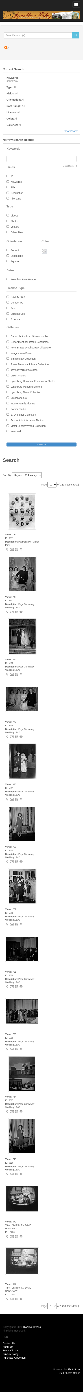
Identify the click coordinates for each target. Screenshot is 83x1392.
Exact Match (68, 166)
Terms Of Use (10, 1350)
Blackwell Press (32, 1327)
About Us (8, 1346)
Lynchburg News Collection (26, 392)
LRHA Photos (18, 375)
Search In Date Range (23, 279)
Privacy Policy (10, 1354)
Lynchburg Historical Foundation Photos (33, 381)
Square (15, 261)
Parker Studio (18, 409)
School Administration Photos (27, 420)
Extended (16, 319)
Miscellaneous (19, 397)
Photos (15, 221)
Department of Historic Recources (30, 342)
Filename (16, 198)
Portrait (15, 250)
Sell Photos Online (70, 1373)
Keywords (16, 181)
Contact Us (17, 302)
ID (12, 176)
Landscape (17, 255)
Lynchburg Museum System (26, 386)
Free (13, 308)
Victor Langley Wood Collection (28, 425)
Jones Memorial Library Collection (30, 364)
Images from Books (21, 353)
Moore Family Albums (23, 403)
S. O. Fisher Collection (23, 414)
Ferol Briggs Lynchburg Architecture (31, 347)
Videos (14, 215)
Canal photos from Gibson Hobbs (29, 336)
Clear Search (71, 131)
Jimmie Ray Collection (23, 358)
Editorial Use (18, 313)
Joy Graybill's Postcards (24, 369)
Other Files (17, 232)
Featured (16, 431)
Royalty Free (18, 297)
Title (13, 187)
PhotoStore (74, 1369)
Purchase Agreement (14, 1357)
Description (17, 193)
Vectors (15, 226)
